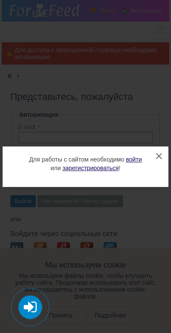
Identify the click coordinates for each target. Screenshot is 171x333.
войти (134, 159)
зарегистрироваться (91, 168)
